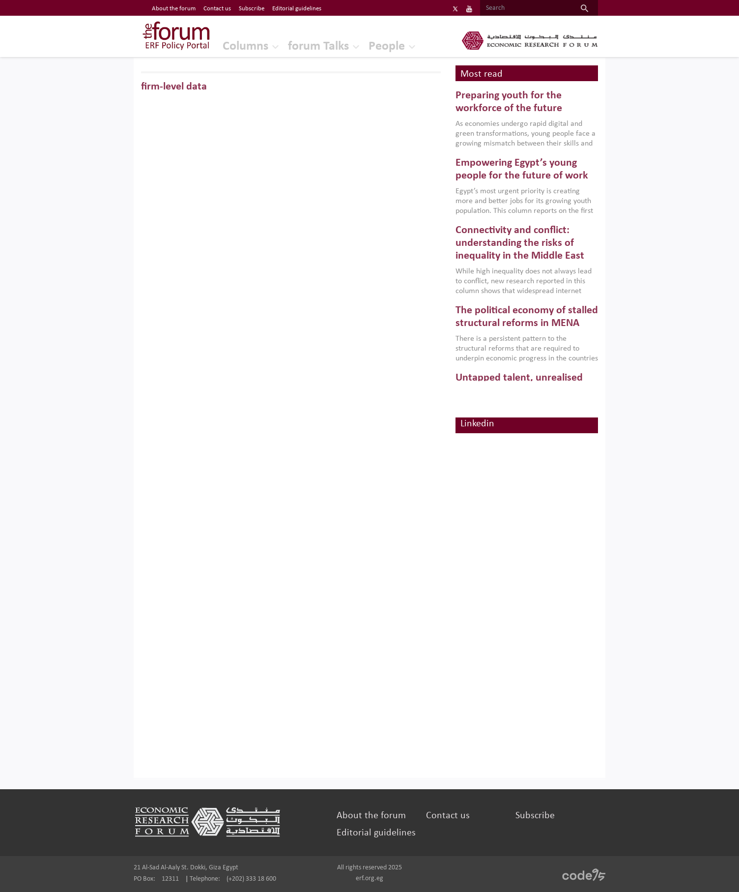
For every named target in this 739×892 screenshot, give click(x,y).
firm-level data (174, 86)
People (387, 46)
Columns (245, 46)
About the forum (371, 816)
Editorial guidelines (376, 833)
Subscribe (535, 816)
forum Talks (318, 46)
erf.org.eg (369, 878)
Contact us (448, 816)
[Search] (525, 8)
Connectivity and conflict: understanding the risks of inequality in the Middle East (519, 243)
